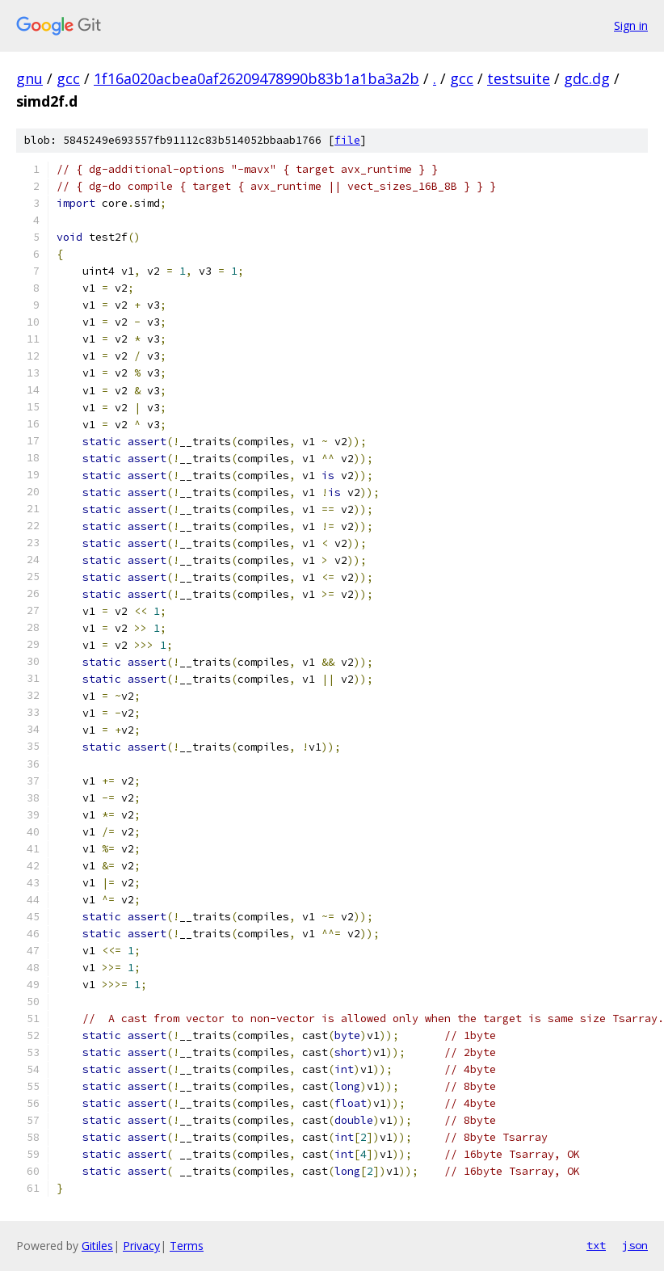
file (347, 140)
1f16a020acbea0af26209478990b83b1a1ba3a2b (256, 78)
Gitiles (97, 1245)
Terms (187, 1245)
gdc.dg (587, 78)
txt (596, 1245)
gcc (68, 78)
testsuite (518, 78)
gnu (29, 78)
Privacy (141, 1245)
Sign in (631, 25)
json (635, 1245)
